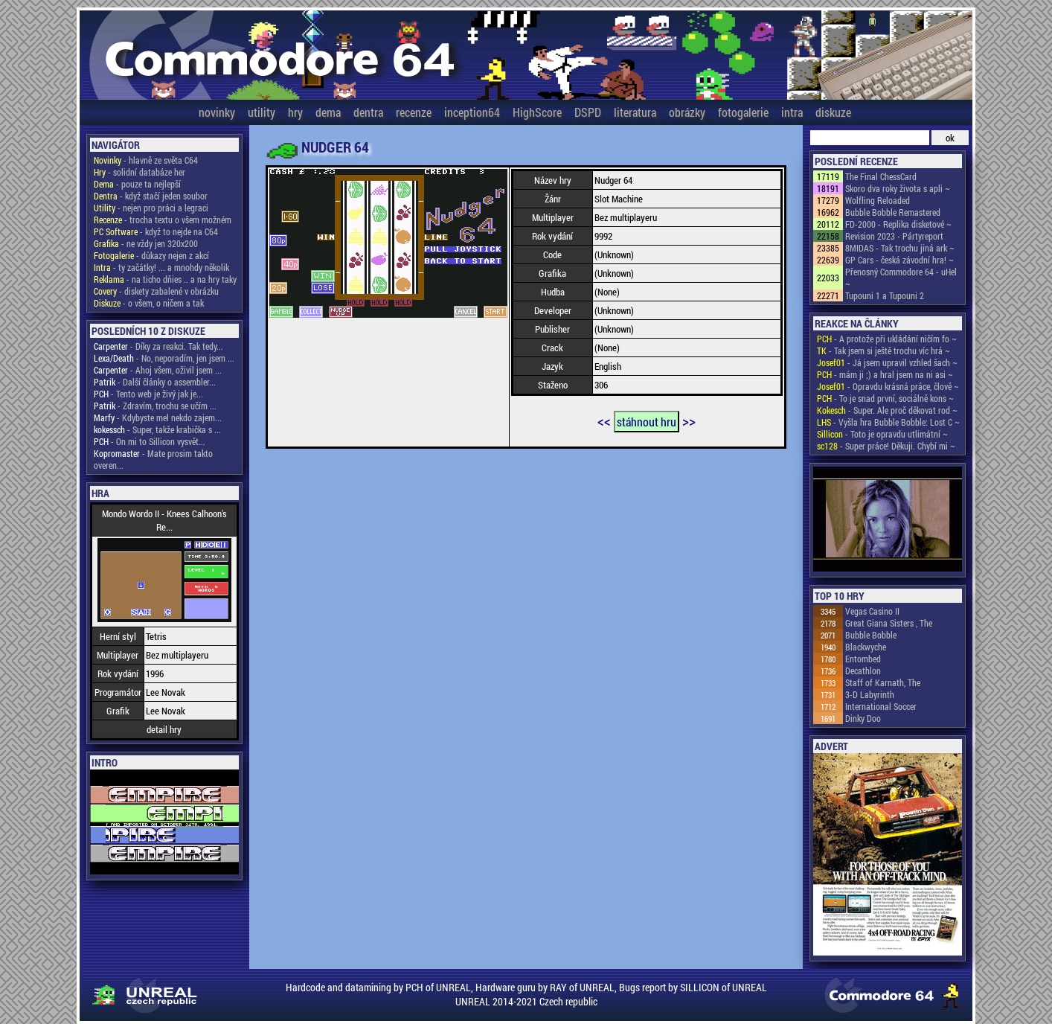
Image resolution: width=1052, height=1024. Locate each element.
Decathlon (863, 670)
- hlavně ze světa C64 (146, 160)
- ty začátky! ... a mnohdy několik (161, 267)
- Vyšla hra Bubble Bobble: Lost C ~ (888, 422)
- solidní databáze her (139, 172)
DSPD (587, 112)
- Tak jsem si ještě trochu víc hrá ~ (883, 350)
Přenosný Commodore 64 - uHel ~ (901, 277)
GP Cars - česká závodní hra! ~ (899, 260)
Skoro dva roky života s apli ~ (897, 188)
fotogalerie (743, 112)
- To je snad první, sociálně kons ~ (885, 398)
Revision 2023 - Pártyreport (894, 236)
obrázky (687, 112)
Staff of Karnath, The (882, 682)
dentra (368, 112)
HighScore (537, 112)
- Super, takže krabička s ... (157, 429)
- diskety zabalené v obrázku (156, 291)
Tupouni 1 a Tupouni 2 (884, 295)
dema (328, 112)
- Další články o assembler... (155, 382)
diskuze (833, 112)
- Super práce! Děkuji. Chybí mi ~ (886, 446)
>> (689, 420)
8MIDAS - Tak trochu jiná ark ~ (900, 248)
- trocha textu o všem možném (162, 219)
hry (295, 112)
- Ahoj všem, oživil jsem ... (158, 370)
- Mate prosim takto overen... (153, 459)
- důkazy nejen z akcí (151, 255)
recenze (414, 112)
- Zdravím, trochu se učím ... (155, 406)
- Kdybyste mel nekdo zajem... (158, 417)
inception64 (472, 112)
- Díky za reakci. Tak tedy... (158, 346)
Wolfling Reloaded (877, 200)
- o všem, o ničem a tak (149, 303)
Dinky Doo (863, 718)
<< (604, 420)
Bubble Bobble (871, 635)
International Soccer (881, 706)
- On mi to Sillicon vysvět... (149, 441)
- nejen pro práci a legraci (151, 208)
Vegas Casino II (872, 611)
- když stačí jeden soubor (151, 196)
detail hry (164, 729)
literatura (635, 112)
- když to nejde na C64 (156, 231)
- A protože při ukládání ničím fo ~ (887, 339)
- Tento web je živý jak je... (148, 394)
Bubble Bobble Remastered (892, 212)
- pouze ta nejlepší (137, 184)
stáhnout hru (646, 421)
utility (261, 112)
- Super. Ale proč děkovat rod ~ (887, 410)
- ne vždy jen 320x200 (146, 243)
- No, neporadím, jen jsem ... (164, 358)
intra (792, 112)
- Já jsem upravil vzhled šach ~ (887, 362)
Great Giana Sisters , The (888, 623)
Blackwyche (865, 647)
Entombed (863, 659)
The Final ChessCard (881, 176)
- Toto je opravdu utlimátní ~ (882, 434)
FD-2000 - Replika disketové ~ (898, 224)
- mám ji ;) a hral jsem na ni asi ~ (885, 374)
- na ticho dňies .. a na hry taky (165, 279)
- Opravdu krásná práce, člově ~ (888, 386)
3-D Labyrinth (869, 694)
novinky (217, 112)
